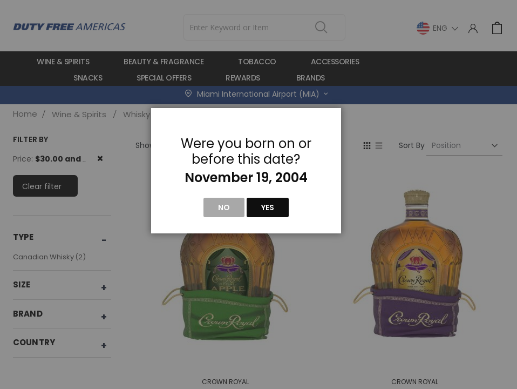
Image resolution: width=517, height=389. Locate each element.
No (224, 207)
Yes (267, 207)
